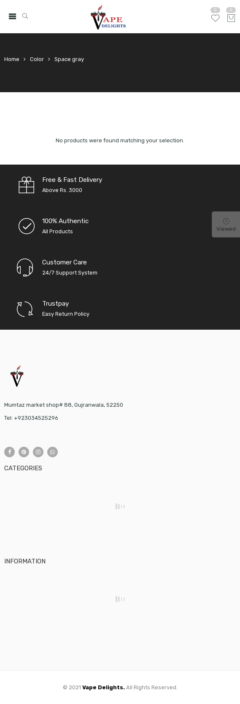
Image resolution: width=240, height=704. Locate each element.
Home (11, 59)
